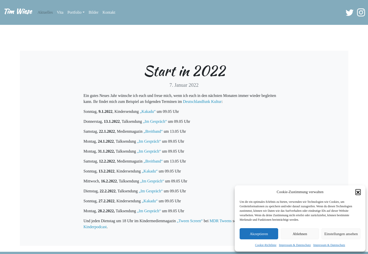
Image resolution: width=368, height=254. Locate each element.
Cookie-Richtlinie (265, 245)
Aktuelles (45, 12)
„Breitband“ (153, 131)
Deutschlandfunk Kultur (202, 101)
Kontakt (109, 12)
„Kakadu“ (148, 111)
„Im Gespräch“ (155, 121)
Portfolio (74, 12)
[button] (358, 191)
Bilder (94, 12)
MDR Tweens (221, 221)
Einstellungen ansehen (341, 234)
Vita (60, 12)
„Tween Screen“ (190, 221)
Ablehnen (300, 234)
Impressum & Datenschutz (295, 245)
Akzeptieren (259, 234)
